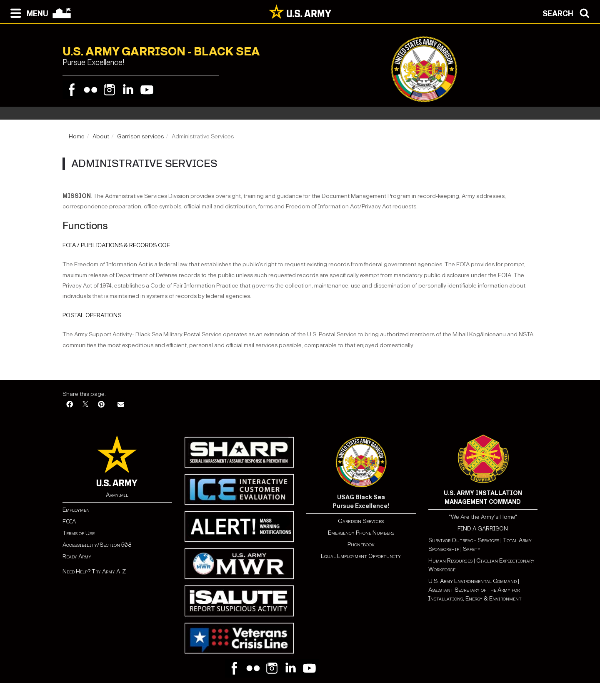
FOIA (69, 521)
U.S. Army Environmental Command (472, 581)
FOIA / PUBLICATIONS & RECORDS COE (116, 245)
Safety (471, 549)
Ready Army (76, 556)
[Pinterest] (101, 404)
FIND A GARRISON (483, 528)
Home (77, 136)
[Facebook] (69, 404)
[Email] (121, 404)
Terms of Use (78, 533)
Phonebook (361, 544)
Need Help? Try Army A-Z (94, 571)
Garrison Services (361, 521)
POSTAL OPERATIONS (91, 315)
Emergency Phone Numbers (361, 532)
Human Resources (450, 560)
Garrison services (140, 136)
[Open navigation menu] (27, 12)
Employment (77, 509)
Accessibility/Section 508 (96, 544)
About (100, 136)
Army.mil (117, 494)
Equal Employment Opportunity (361, 556)
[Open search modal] (568, 12)
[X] (85, 404)
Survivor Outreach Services (463, 540)
